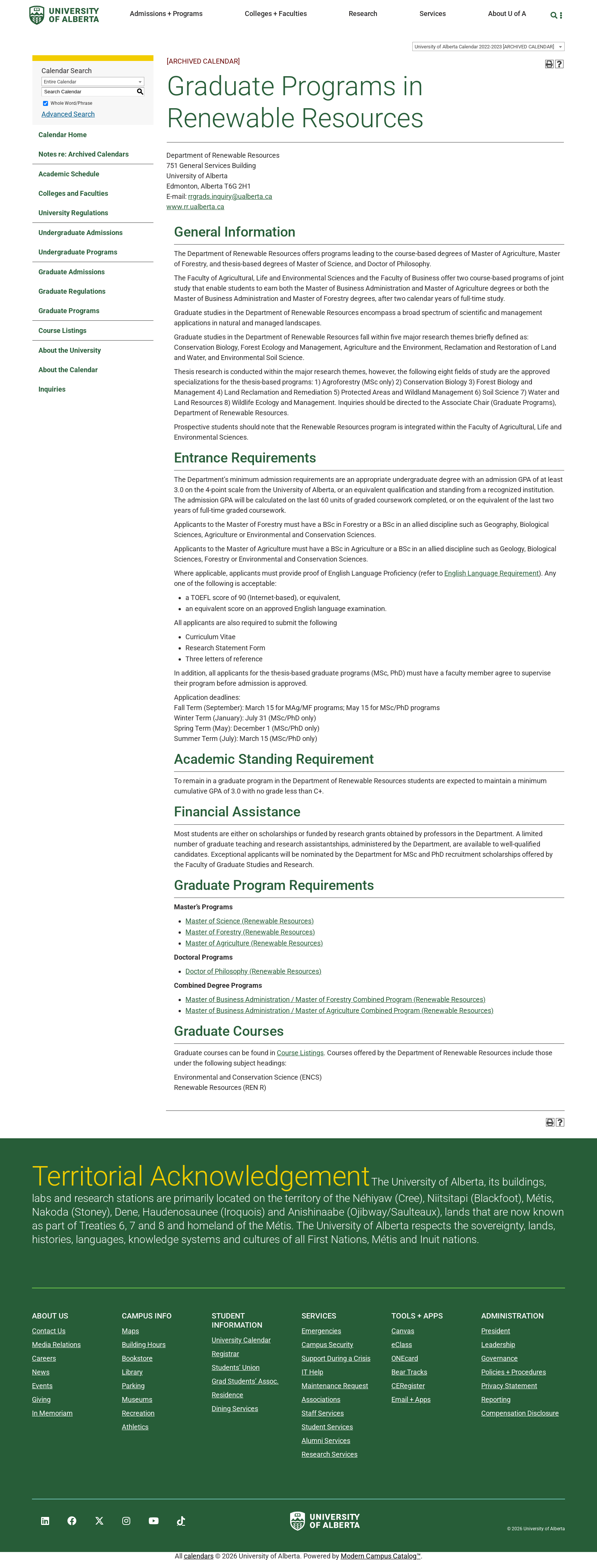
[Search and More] (555, 15)
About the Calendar (68, 370)
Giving (41, 1399)
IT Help (312, 1372)
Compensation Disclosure (520, 1413)
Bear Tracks (409, 1372)
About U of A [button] (507, 14)
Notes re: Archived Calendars (83, 154)
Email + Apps (411, 1399)
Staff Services (323, 1413)
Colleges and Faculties (73, 193)
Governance (499, 1358)
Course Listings (62, 330)
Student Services (327, 1427)
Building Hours (144, 1345)
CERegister (408, 1386)
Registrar (225, 1354)
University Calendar (241, 1340)
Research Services (330, 1454)
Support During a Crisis (336, 1358)
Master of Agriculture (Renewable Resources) (254, 943)
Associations (321, 1399)
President (495, 1331)
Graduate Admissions (71, 272)
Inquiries (51, 389)
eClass (401, 1345)
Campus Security (327, 1345)
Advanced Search (68, 114)
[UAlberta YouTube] (153, 1521)
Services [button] (433, 14)
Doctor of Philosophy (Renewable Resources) (253, 971)
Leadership (498, 1345)
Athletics (135, 1427)
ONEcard (404, 1358)
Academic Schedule (68, 174)
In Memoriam (52, 1413)
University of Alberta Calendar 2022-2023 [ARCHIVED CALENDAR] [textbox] (484, 47)
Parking (133, 1386)
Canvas (402, 1331)
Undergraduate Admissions (80, 233)
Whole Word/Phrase (71, 103)
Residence (227, 1395)
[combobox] (488, 46)
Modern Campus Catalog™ (381, 1556)
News (40, 1372)
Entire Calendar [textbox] (60, 82)
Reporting (496, 1399)
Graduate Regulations (71, 291)
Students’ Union (236, 1367)
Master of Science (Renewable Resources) (249, 921)
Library (132, 1372)
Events (42, 1386)
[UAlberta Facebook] (72, 1521)
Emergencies (321, 1331)
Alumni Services (326, 1441)
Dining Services (235, 1409)
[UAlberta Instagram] (126, 1521)
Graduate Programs (68, 311)
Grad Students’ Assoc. (245, 1381)
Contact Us (48, 1331)
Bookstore (137, 1358)
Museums (137, 1399)
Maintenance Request (335, 1386)
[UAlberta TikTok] (181, 1521)
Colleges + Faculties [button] (276, 14)
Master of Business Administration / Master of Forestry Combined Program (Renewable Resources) (335, 999)
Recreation (138, 1413)
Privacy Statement (509, 1386)
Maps (130, 1331)
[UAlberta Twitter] (99, 1521)
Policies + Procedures (513, 1372)
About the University (69, 350)
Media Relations (56, 1345)
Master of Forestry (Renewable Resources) (250, 932)
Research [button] (363, 14)
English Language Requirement (491, 573)
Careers (44, 1358)
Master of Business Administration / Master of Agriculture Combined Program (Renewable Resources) (339, 1010)
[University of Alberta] (64, 15)
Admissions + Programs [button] (166, 14)
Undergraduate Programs (77, 252)
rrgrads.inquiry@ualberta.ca (230, 196)
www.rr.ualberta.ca (195, 207)
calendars (199, 1556)
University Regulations (73, 213)
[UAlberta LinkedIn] (45, 1521)
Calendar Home (62, 135)
